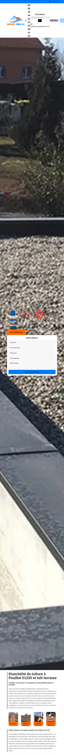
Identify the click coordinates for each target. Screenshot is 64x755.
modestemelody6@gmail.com (39, 25)
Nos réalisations (16, 375)
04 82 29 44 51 (29, 12)
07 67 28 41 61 (29, 29)
